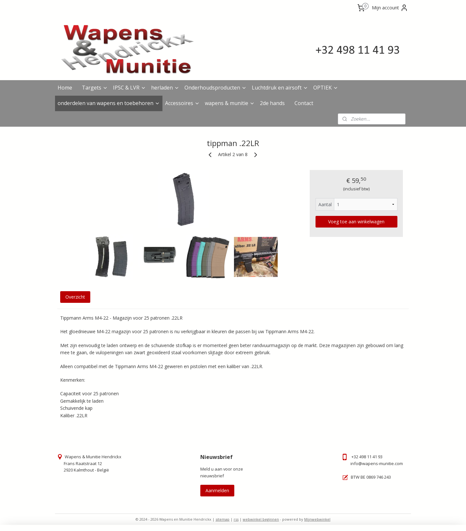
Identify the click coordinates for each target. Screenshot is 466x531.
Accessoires (182, 103)
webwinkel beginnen (261, 519)
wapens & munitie (230, 103)
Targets (95, 87)
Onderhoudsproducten (215, 87)
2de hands (272, 103)
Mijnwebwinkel (317, 519)
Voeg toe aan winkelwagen (356, 221)
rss (236, 519)
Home (65, 87)
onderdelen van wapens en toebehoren (109, 103)
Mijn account (390, 8)
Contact (303, 103)
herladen (165, 87)
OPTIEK (325, 87)
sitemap (222, 519)
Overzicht (75, 297)
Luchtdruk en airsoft (280, 87)
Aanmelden (217, 490)
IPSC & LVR (129, 87)
